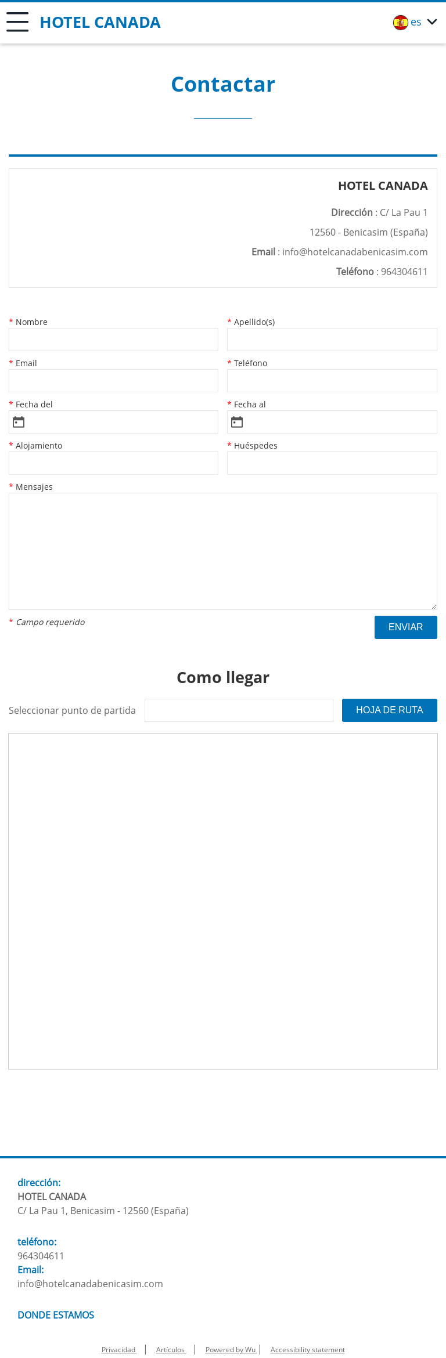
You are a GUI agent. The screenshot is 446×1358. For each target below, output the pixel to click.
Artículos (171, 1350)
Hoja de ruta (389, 710)
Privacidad (119, 1350)
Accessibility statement (308, 1350)
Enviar (406, 627)
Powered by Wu (231, 1350)
